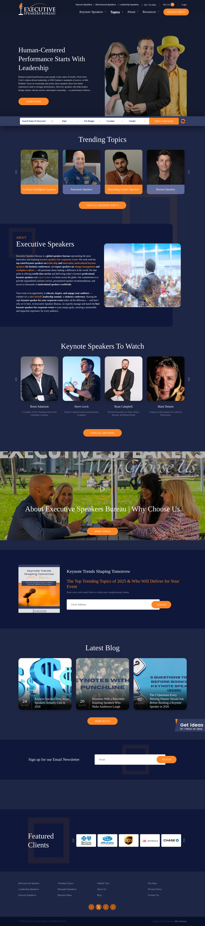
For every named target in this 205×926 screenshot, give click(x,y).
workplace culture (25, 270)
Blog (99, 895)
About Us (101, 889)
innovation (68, 263)
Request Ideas (176, 12)
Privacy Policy (155, 889)
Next (188, 172)
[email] (130, 759)
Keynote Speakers (85, 4)
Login (184, 5)
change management (85, 266)
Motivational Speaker (28, 883)
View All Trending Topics (102, 205)
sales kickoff (35, 296)
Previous (16, 172)
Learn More (33, 101)
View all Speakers (102, 433)
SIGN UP (166, 759)
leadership (52, 263)
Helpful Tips (103, 883)
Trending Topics (65, 883)
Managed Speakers (67, 889)
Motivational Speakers (106, 4)
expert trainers (45, 277)
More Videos (102, 531)
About (131, 12)
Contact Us (153, 895)
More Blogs (102, 721)
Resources (149, 12)
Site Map (152, 883)
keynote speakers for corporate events (59, 259)
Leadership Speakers (129, 4)
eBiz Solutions (180, 921)
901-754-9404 (150, 5)
